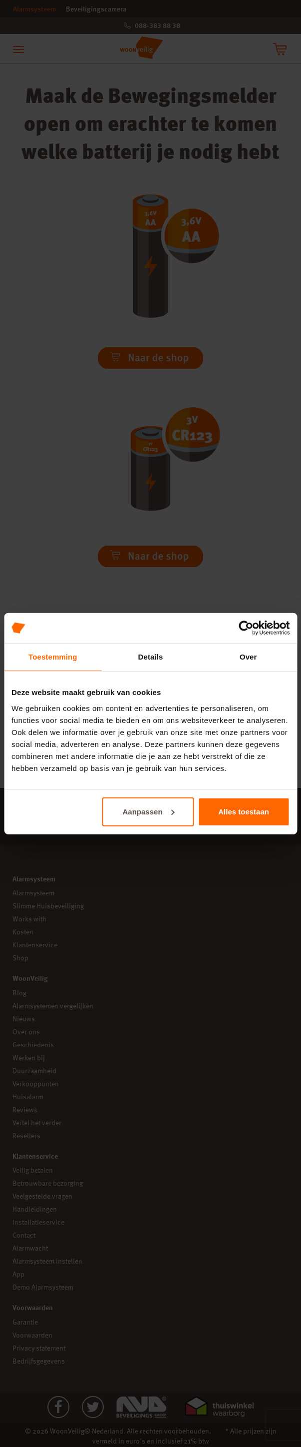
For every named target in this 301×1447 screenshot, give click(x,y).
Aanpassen (149, 811)
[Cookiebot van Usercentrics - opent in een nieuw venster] (246, 628)
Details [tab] (150, 657)
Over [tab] (248, 657)
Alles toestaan (243, 811)
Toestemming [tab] (52, 657)
